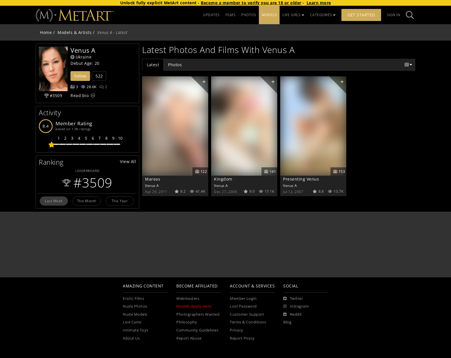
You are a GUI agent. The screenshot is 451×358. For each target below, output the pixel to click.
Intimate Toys (135, 330)
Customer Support (247, 314)
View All (128, 161)
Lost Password (243, 306)
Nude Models (135, 314)
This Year (120, 200)
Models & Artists (74, 32)
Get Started (361, 15)
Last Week (54, 200)
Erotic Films (133, 298)
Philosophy (186, 322)
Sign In (393, 14)
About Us (131, 338)
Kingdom (223, 179)
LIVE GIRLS (293, 14)
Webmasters (187, 298)
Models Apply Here (193, 306)
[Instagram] (296, 306)
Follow (80, 76)
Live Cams (132, 322)
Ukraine (80, 57)
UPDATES (211, 14)
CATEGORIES (323, 14)
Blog (287, 322)
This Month (86, 200)
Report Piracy (242, 338)
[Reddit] (292, 314)
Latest (153, 64)
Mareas (152, 179)
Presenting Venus (301, 179)
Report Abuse (188, 338)
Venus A (152, 185)
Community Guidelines (197, 330)
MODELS (269, 14)
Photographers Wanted (197, 314)
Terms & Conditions (248, 322)
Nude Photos (135, 306)
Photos (175, 64)
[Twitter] (293, 298)
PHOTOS (248, 14)
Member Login (243, 298)
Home (46, 32)
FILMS (231, 14)
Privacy (236, 330)
